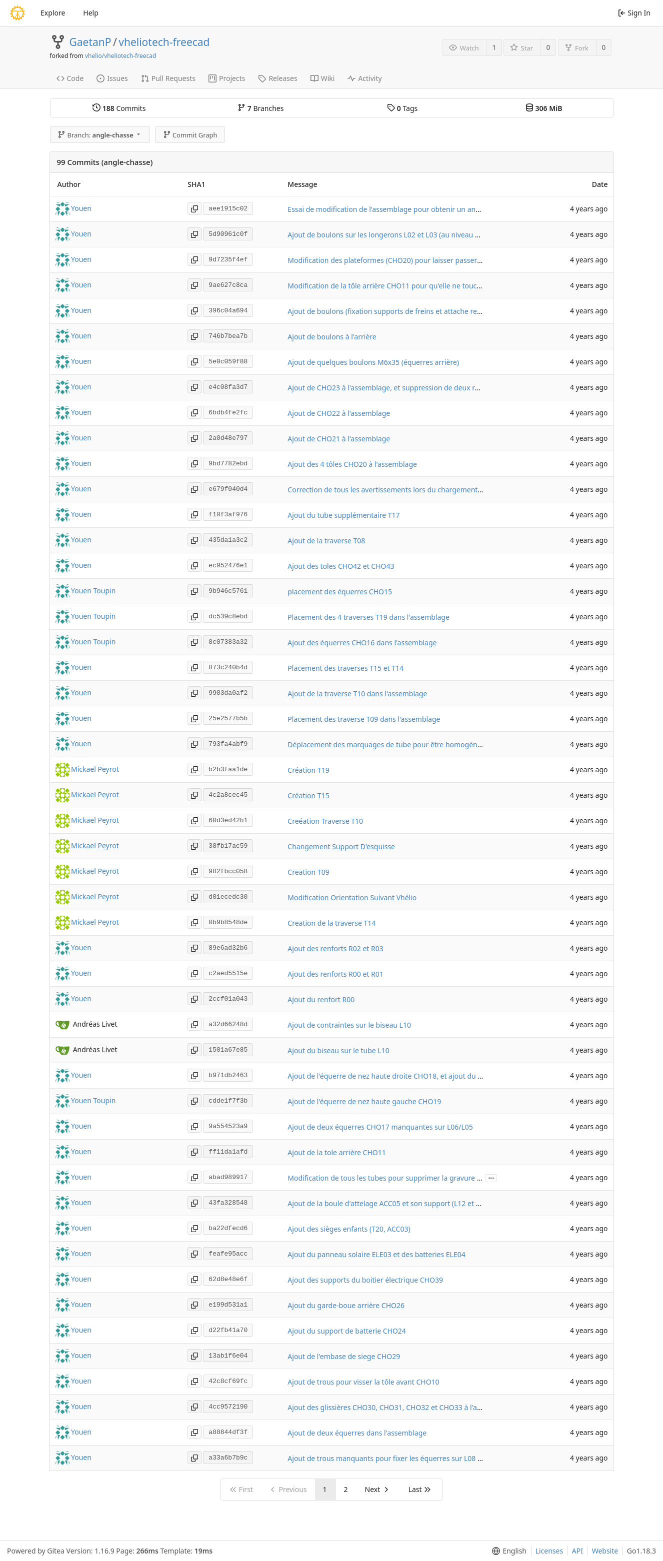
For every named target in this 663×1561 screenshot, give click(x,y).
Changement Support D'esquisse (341, 846)
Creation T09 (308, 872)
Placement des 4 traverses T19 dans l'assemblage (368, 617)
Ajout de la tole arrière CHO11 (337, 1152)
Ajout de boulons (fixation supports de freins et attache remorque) (396, 311)
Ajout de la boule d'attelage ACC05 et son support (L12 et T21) (389, 1203)
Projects (226, 78)
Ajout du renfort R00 (321, 999)
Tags (402, 108)
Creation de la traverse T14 (332, 923)
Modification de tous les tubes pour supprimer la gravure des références (406, 1178)
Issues (112, 78)
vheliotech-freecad (164, 42)
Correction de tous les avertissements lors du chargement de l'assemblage (410, 489)
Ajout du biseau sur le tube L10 (338, 1050)
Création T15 (308, 795)
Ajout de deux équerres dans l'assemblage (357, 1433)
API (577, 1551)
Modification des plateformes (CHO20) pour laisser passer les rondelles (404, 260)
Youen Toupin (93, 590)
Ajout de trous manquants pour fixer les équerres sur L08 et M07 (394, 1458)
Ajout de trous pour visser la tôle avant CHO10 (363, 1382)
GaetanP (91, 42)
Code (70, 78)
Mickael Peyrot (95, 769)
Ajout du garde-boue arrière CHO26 (346, 1305)
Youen (81, 208)
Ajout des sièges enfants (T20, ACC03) (349, 1229)
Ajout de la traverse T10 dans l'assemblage (357, 693)
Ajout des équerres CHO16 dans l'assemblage (362, 642)
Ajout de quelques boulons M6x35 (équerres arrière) (373, 362)
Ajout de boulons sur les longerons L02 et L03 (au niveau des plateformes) (409, 234)
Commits (119, 108)
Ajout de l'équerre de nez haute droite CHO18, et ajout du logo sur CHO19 (409, 1076)
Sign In (634, 12)
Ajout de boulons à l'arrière (332, 336)
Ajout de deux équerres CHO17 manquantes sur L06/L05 (380, 1127)
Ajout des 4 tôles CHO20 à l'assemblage (352, 464)
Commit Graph (190, 134)
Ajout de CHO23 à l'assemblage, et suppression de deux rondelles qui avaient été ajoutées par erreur (453, 387)
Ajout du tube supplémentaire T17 (344, 515)
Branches (261, 108)
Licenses (550, 1551)
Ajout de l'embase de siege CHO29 (344, 1356)
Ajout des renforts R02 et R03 (335, 948)
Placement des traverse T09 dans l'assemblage (364, 719)
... (491, 1177)
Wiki (322, 78)
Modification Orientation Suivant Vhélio (352, 897)
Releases (277, 78)
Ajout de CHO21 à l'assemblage (339, 438)
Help (90, 12)
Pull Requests (168, 78)
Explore (52, 12)
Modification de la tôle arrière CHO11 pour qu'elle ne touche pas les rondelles (415, 285)
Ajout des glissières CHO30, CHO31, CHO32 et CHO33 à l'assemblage (400, 1407)
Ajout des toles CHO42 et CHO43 (341, 566)
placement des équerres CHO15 (340, 591)
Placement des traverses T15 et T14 (346, 668)
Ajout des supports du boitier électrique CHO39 (365, 1280)
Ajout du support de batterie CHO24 (347, 1331)
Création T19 (308, 770)
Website (605, 1551)
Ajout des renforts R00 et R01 (335, 974)
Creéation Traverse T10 (325, 821)
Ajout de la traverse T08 (326, 540)
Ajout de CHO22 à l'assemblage (339, 413)
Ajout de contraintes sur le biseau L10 (349, 1025)
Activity (365, 78)
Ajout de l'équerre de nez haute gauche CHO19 (364, 1101)
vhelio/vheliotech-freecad (120, 55)
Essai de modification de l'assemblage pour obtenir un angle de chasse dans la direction (432, 209)
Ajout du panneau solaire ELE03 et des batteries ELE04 (376, 1254)
